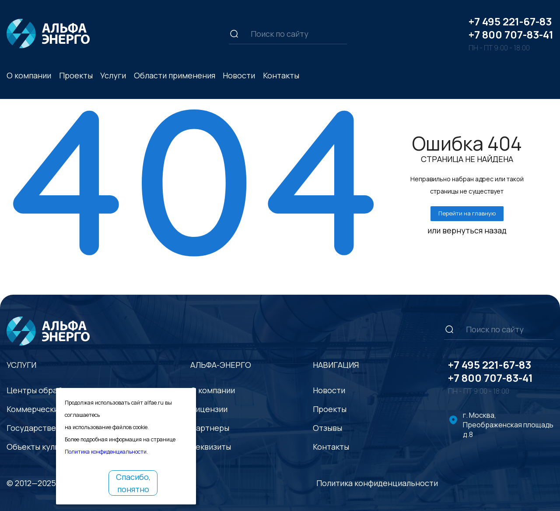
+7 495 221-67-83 (510, 21)
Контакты (281, 75)
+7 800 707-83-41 (511, 34)
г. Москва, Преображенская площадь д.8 (508, 424)
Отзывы (327, 428)
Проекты (76, 75)
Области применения (174, 75)
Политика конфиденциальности (377, 483)
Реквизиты (210, 446)
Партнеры (209, 428)
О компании (29, 75)
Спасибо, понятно (133, 483)
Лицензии (209, 409)
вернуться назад (474, 230)
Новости (239, 75)
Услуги (113, 75)
